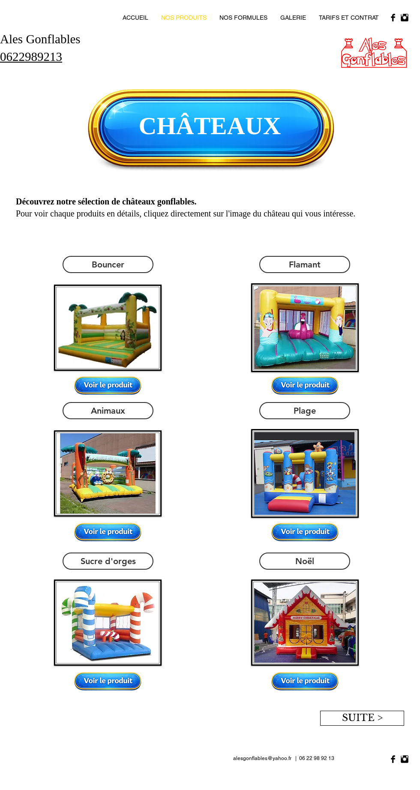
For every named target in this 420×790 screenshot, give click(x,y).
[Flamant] (304, 264)
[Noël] (304, 561)
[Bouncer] (108, 264)
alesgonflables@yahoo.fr (262, 758)
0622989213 (31, 56)
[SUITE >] (362, 718)
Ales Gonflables (40, 39)
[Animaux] (108, 410)
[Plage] (304, 410)
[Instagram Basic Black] (404, 17)
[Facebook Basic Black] (393, 17)
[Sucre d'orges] (108, 561)
